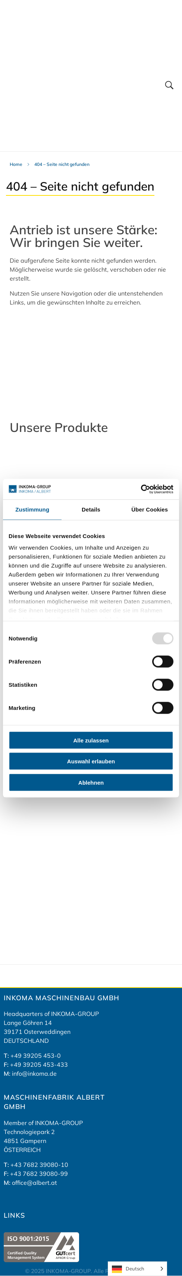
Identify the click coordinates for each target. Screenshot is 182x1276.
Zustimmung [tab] (32, 509)
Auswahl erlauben (91, 761)
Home (16, 164)
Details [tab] (91, 509)
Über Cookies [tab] (149, 509)
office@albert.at (34, 1182)
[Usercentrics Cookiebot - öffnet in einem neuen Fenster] (140, 489)
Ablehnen (91, 782)
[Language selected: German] (137, 1268)
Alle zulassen (91, 740)
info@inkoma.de (34, 1073)
